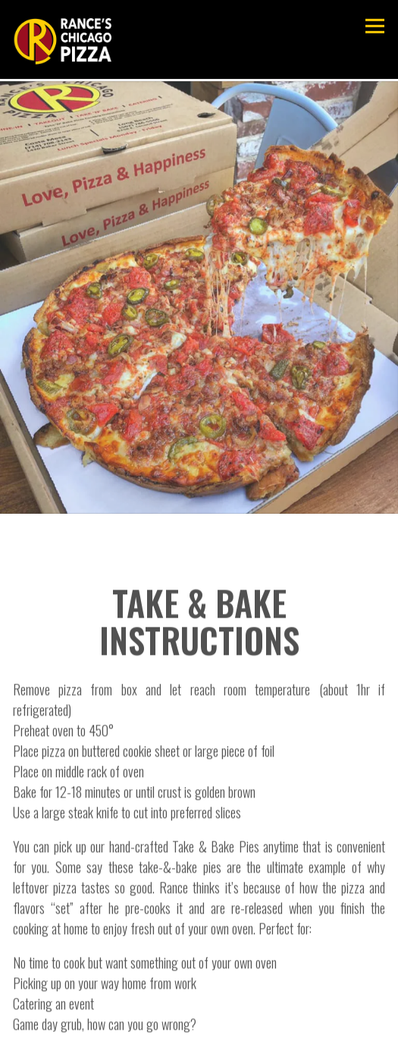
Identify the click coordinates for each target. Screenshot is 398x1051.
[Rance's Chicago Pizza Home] (62, 39)
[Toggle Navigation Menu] (375, 26)
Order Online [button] (199, 996)
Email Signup (199, 1033)
